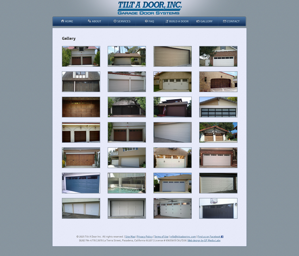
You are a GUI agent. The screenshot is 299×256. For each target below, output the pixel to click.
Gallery (204, 21)
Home (66, 21)
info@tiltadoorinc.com (183, 236)
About (94, 21)
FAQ (149, 21)
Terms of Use (161, 236)
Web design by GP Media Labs (204, 240)
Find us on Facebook (210, 236)
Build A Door (176, 21)
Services (122, 21)
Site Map (130, 236)
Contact (232, 21)
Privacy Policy (145, 236)
